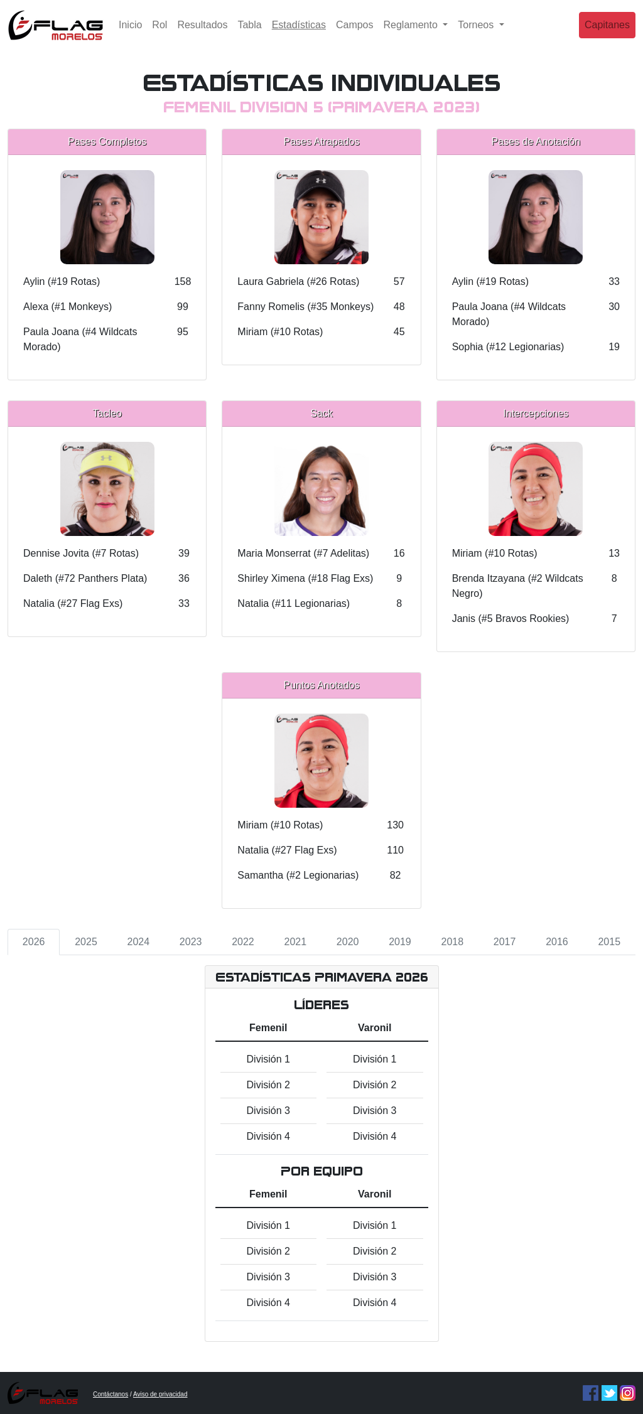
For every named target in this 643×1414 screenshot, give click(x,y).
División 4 (268, 1136)
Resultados (202, 34)
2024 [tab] (138, 941)
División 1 (268, 1059)
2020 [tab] (348, 941)
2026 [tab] (34, 941)
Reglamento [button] (412, 34)
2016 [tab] (557, 941)
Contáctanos (110, 1394)
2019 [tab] (400, 941)
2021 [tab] (295, 941)
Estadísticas (301, 33)
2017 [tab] (505, 941)
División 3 (268, 1110)
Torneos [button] (477, 34)
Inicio (130, 34)
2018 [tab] (452, 941)
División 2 (268, 1084)
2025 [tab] (86, 941)
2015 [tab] (609, 941)
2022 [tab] (243, 941)
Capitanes (607, 34)
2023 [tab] (191, 941)
